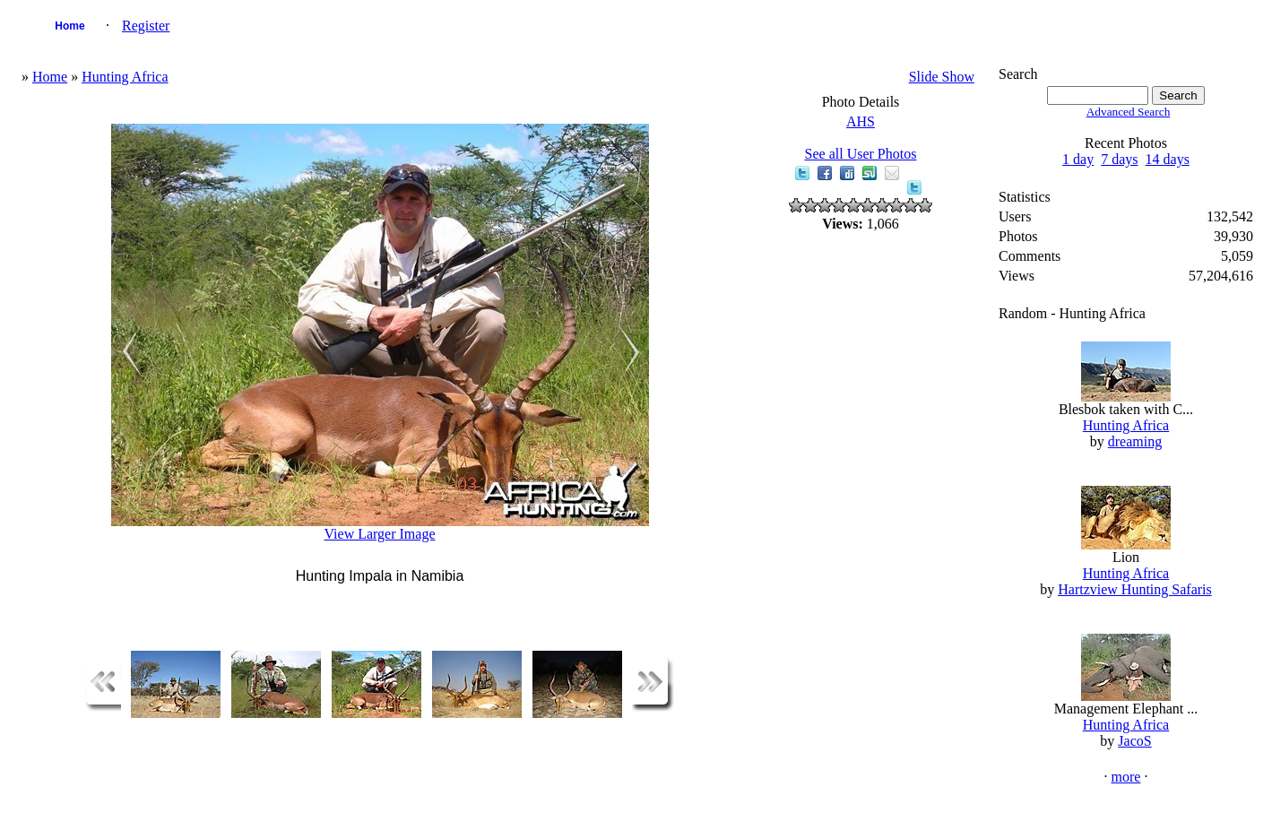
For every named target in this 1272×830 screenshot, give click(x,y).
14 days (1168, 159)
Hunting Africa (125, 76)
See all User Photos (861, 153)
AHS (860, 121)
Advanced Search (1128, 111)
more (1126, 776)
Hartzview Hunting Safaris (1135, 589)
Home (69, 26)
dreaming (1135, 441)
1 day (1078, 159)
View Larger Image (379, 533)
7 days (1119, 159)
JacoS (1134, 740)
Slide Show (941, 76)
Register (145, 25)
